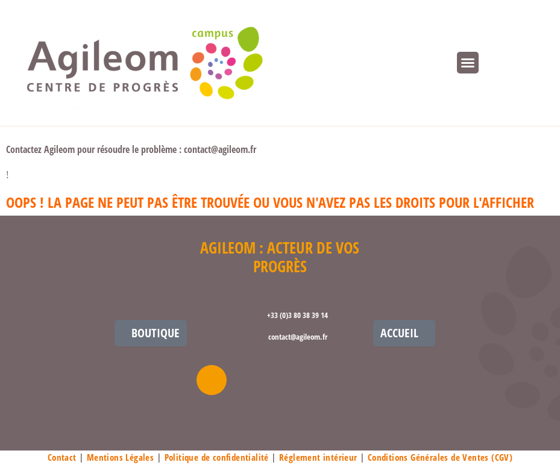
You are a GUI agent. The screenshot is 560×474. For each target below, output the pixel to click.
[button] (468, 62)
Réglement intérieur (318, 457)
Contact (62, 457)
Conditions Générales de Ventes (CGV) (440, 457)
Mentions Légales (120, 457)
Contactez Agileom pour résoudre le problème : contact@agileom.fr (131, 149)
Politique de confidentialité (217, 457)
